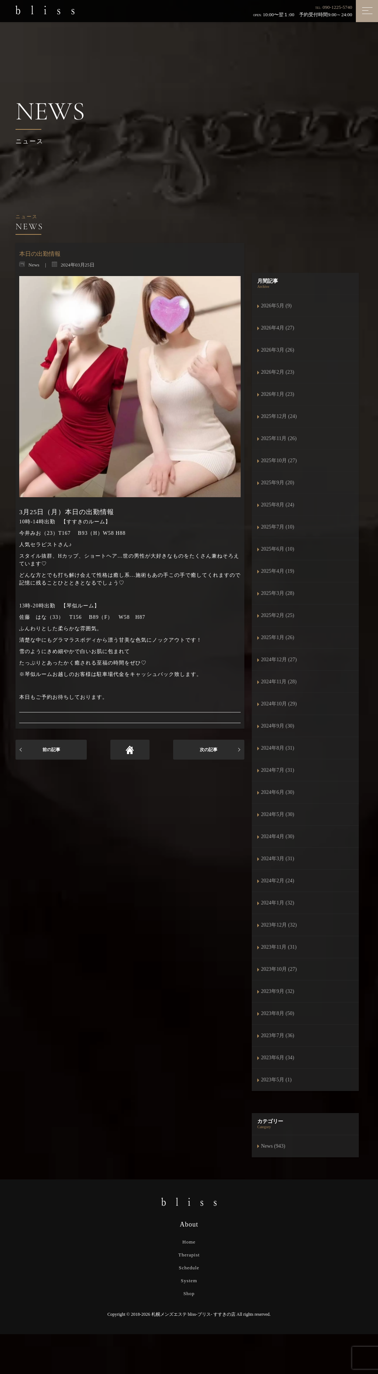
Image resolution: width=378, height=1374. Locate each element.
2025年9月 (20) (277, 482)
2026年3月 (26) (277, 350)
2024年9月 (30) (277, 726)
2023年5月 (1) (276, 1079)
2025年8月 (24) (277, 505)
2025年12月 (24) (279, 416)
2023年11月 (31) (278, 947)
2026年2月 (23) (277, 372)
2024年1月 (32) (277, 903)
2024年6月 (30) (277, 792)
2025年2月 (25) (277, 615)
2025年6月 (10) (277, 549)
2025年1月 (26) (277, 637)
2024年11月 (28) (278, 681)
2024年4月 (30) (277, 836)
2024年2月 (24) (277, 880)
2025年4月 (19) (277, 571)
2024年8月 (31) (277, 748)
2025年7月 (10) (277, 527)
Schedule (189, 1267)
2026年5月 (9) (276, 305)
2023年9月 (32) (277, 991)
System (189, 1280)
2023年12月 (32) (279, 925)
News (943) (273, 1146)
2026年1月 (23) (277, 394)
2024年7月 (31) (277, 770)
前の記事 (51, 749)
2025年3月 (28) (277, 593)
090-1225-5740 (337, 7)
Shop (189, 1293)
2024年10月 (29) (279, 704)
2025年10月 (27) (279, 460)
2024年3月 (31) (277, 858)
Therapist (189, 1255)
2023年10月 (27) (279, 969)
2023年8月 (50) (277, 1013)
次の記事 (208, 749)
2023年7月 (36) (277, 1035)
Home (189, 1242)
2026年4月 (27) (277, 328)
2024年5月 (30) (277, 814)
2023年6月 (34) (277, 1057)
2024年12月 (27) (279, 659)
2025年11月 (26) (278, 438)
